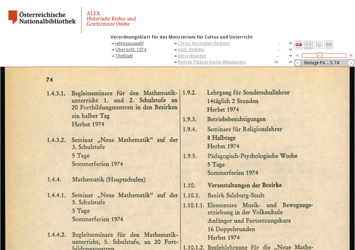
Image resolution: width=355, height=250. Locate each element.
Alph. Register (191, 49)
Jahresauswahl (129, 43)
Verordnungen (192, 56)
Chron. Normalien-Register (204, 43)
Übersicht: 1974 (130, 49)
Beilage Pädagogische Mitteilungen (212, 62)
